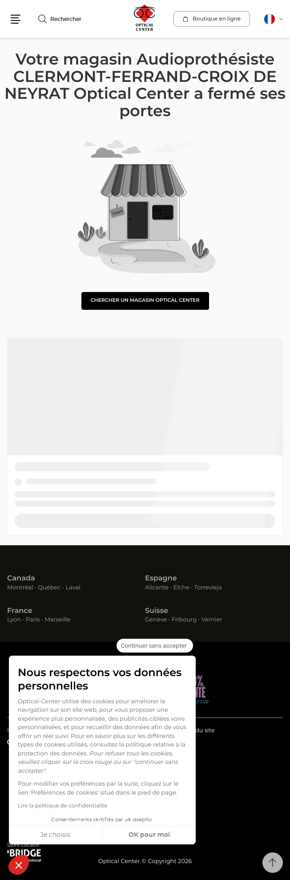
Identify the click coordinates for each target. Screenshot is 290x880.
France (19, 611)
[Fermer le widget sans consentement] (155, 646)
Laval (72, 588)
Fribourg (184, 620)
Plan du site (197, 731)
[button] (18, 865)
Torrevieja (208, 588)
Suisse (156, 611)
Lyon (14, 620)
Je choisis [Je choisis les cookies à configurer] (55, 835)
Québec (49, 588)
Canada (21, 578)
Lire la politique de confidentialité (63, 806)
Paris (33, 620)
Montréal (20, 588)
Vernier (211, 620)
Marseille (57, 620)
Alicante (157, 588)
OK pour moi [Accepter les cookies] (149, 835)
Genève (156, 620)
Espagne (161, 578)
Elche (181, 588)
